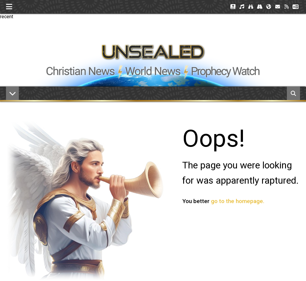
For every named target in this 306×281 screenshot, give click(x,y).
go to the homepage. (237, 201)
